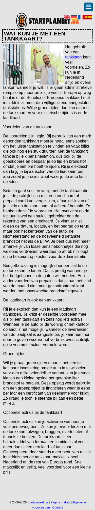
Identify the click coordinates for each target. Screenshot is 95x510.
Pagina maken (60, 502)
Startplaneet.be (37, 502)
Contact (57, 507)
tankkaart (73, 57)
